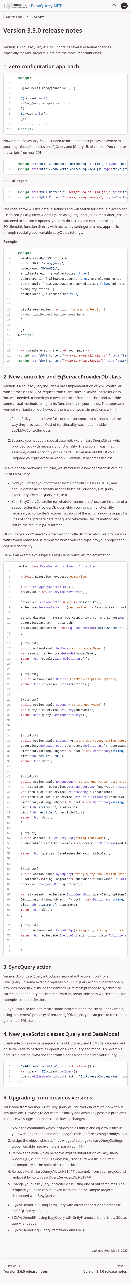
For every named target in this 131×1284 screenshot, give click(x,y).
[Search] (114, 6)
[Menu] (124, 6)
